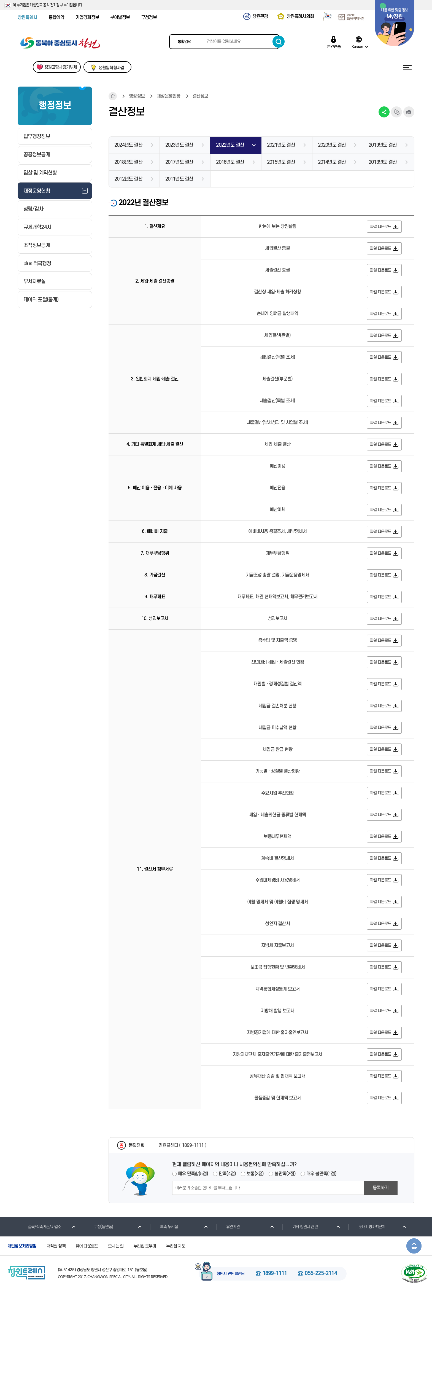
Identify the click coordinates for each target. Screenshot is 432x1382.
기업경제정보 (87, 17)
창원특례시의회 (300, 16)
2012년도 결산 (128, 179)
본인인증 (334, 46)
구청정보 (149, 17)
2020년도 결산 (332, 145)
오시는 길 (115, 1336)
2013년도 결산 (383, 162)
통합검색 (184, 41)
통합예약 (56, 17)
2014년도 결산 (332, 162)
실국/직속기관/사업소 (39, 1316)
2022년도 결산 (230, 145)
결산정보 (200, 96)
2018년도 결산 (128, 162)
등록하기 (380, 1278)
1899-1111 (275, 1364)
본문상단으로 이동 (414, 1336)
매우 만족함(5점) (193, 1264)
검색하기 (278, 42)
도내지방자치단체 (366, 1316)
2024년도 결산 (128, 145)
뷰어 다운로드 (86, 1336)
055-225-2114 (321, 1364)
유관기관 (228, 1316)
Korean (357, 46)
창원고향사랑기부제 (60, 67)
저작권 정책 (56, 1336)
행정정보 (137, 96)
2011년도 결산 (179, 179)
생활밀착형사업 (111, 67)
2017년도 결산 (179, 162)
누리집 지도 (175, 1336)
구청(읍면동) (98, 1316)
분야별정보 (120, 17)
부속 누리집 (164, 1316)
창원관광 (260, 16)
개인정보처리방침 (22, 1336)
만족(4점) (227, 1264)
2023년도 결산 (179, 145)
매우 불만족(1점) (321, 1264)
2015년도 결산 (281, 162)
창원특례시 (27, 17)
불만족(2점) (284, 1264)
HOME (113, 96)
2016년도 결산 (230, 162)
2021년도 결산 (281, 145)
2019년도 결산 (383, 145)
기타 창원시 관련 (300, 1316)
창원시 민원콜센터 (231, 1364)
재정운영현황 (168, 96)
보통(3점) (255, 1264)
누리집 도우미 (144, 1336)
